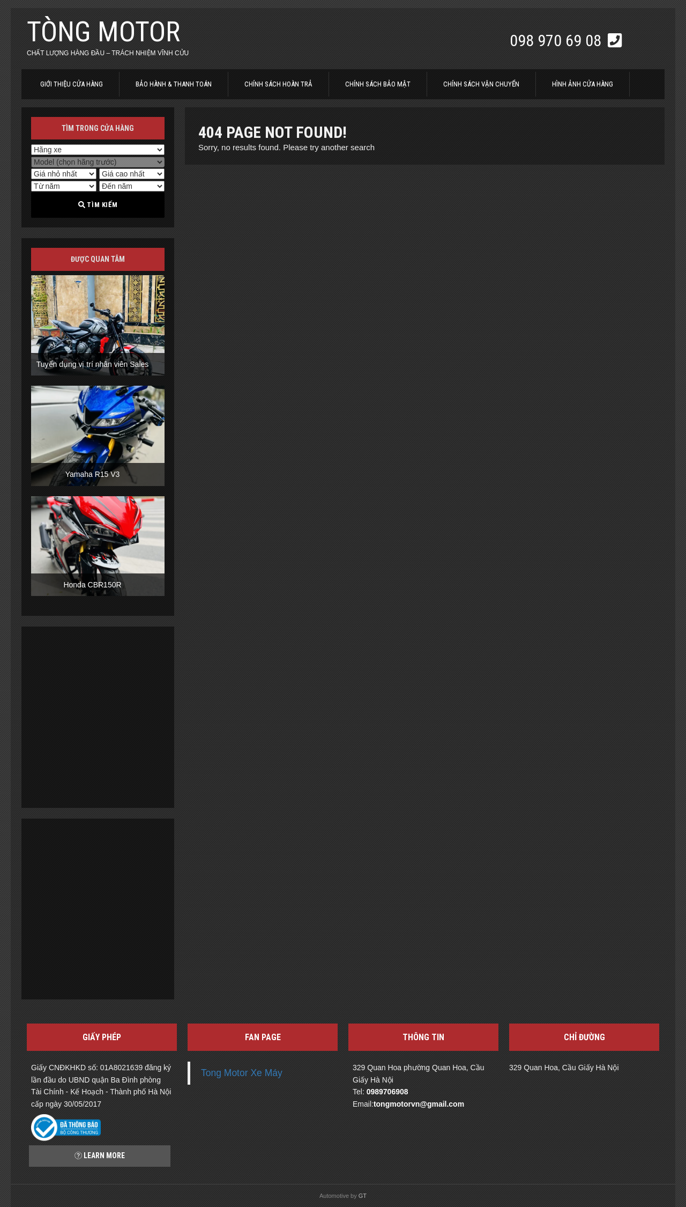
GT (363, 1196)
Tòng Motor (103, 32)
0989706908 (387, 1091)
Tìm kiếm (97, 205)
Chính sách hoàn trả (278, 84)
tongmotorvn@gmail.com (419, 1104)
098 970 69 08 (557, 40)
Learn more (99, 1155)
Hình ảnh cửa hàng (582, 84)
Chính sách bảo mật (378, 84)
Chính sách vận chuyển (481, 84)
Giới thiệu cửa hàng (71, 84)
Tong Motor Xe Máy (241, 1073)
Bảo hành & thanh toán (174, 84)
